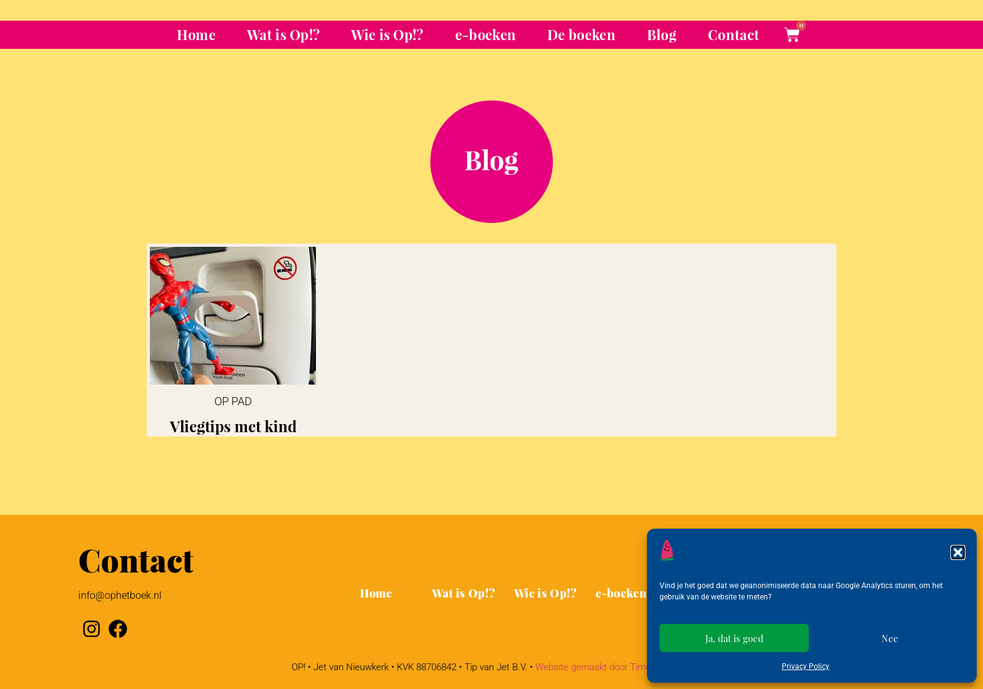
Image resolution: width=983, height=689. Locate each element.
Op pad (233, 401)
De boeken (581, 34)
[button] (958, 552)
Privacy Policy (805, 666)
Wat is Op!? (283, 34)
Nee (889, 638)
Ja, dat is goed (734, 638)
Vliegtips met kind (233, 426)
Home (196, 34)
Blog (661, 34)
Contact (733, 34)
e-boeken (485, 34)
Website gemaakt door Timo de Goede (613, 667)
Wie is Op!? (387, 34)
